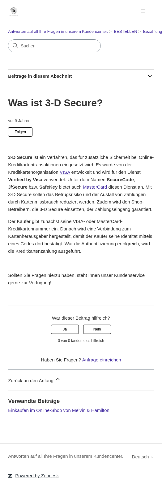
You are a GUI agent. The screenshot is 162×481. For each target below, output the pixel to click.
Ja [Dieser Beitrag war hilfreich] (65, 329)
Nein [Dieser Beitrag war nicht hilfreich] (97, 329)
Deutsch (143, 456)
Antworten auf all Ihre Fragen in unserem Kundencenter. (58, 31)
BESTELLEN (125, 31)
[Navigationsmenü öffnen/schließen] (143, 11)
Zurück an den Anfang (34, 379)
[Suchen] (54, 46)
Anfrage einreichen (101, 359)
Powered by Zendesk (37, 475)
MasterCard (95, 187)
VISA (65, 172)
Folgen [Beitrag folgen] (20, 132)
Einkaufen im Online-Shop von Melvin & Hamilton (58, 410)
